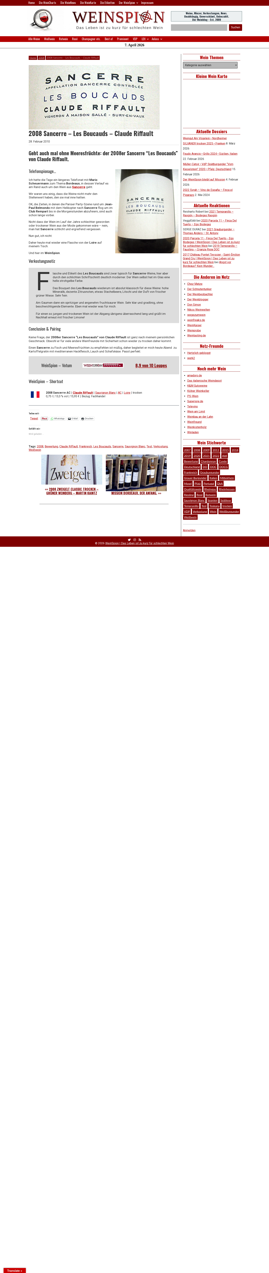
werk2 (191, 358)
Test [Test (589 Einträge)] (204, 506)
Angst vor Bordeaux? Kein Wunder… (207, 264)
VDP (135, 39)
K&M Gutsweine (197, 385)
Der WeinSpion (127, 3)
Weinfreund (194, 422)
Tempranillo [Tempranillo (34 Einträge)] (191, 506)
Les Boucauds (102, 446)
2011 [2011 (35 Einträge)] (216, 450)
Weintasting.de (196, 335)
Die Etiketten (107, 3)
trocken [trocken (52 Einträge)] (227, 506)
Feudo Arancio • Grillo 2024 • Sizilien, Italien (210, 153)
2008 (41, 57)
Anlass (155, 39)
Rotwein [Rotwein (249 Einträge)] (211, 494)
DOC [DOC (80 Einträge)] (213, 466)
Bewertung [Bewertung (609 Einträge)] (191, 461)
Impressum (147, 3)
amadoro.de (194, 375)
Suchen (235, 27)
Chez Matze (194, 284)
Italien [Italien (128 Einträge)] (213, 478)
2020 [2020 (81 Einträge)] (197, 455)
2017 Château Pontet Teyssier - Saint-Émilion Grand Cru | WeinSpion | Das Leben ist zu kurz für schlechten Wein (211, 258)
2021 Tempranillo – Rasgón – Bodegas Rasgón (208, 213)
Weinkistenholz (197, 427)
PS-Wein (192, 396)
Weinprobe (194, 330)
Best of (109, 39)
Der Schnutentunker (199, 289)
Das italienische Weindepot (204, 380)
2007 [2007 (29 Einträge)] (187, 450)
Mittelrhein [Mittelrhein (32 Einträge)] (227, 478)
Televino (192, 406)
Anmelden (189, 530)
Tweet (34, 418)
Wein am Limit (196, 411)
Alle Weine (34, 39)
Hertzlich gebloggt (199, 353)
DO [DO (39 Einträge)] (205, 466)
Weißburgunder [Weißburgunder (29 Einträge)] (229, 511)
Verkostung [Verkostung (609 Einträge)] (200, 511)
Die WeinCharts (47, 3)
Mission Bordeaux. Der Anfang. (134, 493)
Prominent (123, 39)
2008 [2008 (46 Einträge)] (197, 450)
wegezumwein (196, 315)
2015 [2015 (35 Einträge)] (225, 450)
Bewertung (51, 446)
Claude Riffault (83, 392)
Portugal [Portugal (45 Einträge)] (209, 483)
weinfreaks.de (196, 320)
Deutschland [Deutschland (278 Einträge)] (192, 466)
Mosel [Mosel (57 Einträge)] (188, 483)
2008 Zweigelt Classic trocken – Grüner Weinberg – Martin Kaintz (72, 491)
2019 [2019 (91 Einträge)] (187, 455)
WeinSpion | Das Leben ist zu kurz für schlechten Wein (139, 543)
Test (149, 446)
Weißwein (49, 39)
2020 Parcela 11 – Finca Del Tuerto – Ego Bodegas (210, 222)
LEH (143, 39)
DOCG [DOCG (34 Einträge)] (223, 466)
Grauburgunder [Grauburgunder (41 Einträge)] (209, 472)
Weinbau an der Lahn (200, 416)
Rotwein (63, 39)
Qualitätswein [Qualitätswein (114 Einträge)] (192, 489)
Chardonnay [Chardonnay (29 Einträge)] (208, 461)
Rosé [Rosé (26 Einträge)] (200, 494)
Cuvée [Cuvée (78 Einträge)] (223, 461)
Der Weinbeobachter (200, 294)
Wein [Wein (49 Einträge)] (213, 511)
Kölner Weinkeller (198, 391)
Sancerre (78, 187)
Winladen (193, 432)
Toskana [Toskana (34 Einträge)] (214, 506)
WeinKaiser (194, 325)
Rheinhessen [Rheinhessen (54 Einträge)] (227, 489)
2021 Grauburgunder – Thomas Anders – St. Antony (209, 231)
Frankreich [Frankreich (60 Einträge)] (190, 472)
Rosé (74, 39)
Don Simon (194, 304)
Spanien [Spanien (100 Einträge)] (212, 500)
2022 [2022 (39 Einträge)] (216, 455)
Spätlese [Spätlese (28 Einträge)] (225, 500)
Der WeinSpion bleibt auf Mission (204, 179)
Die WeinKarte (88, 3)
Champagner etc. (91, 39)
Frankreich (85, 446)
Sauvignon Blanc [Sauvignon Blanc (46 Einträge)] (194, 500)
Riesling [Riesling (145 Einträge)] (189, 494)
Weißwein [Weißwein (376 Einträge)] (190, 517)
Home (31, 3)
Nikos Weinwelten (198, 309)
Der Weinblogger (197, 299)
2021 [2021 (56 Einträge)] (206, 455)
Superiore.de (195, 401)
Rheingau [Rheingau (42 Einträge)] (210, 489)
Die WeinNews (68, 3)
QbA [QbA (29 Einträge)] (220, 483)
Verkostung (160, 446)
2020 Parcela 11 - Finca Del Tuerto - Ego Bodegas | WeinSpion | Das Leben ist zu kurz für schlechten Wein (211, 242)
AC (120, 392)
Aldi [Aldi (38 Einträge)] (224, 455)
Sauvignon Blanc (105, 392)
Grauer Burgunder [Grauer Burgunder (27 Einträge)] (195, 478)
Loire (127, 392)
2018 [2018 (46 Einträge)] (235, 450)
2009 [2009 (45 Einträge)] (206, 450)
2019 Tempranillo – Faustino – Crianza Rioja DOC (210, 247)
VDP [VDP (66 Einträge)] (187, 511)
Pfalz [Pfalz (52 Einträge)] (198, 483)
